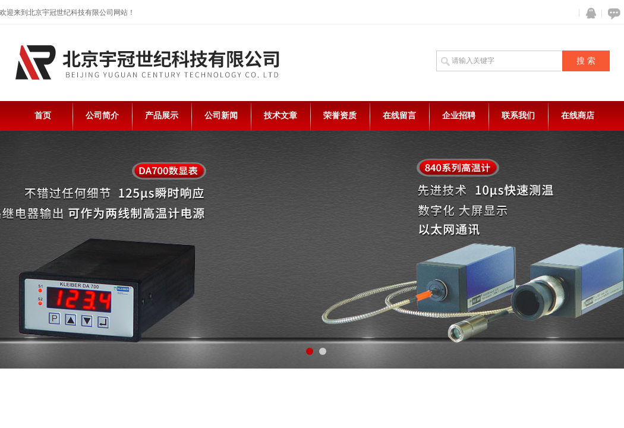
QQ (588, 13)
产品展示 (161, 115)
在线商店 (577, 115)
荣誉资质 (340, 115)
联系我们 (518, 115)
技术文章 (280, 115)
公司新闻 (221, 115)
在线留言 (399, 115)
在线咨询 (612, 13)
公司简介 (102, 115)
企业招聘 (458, 115)
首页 (42, 115)
